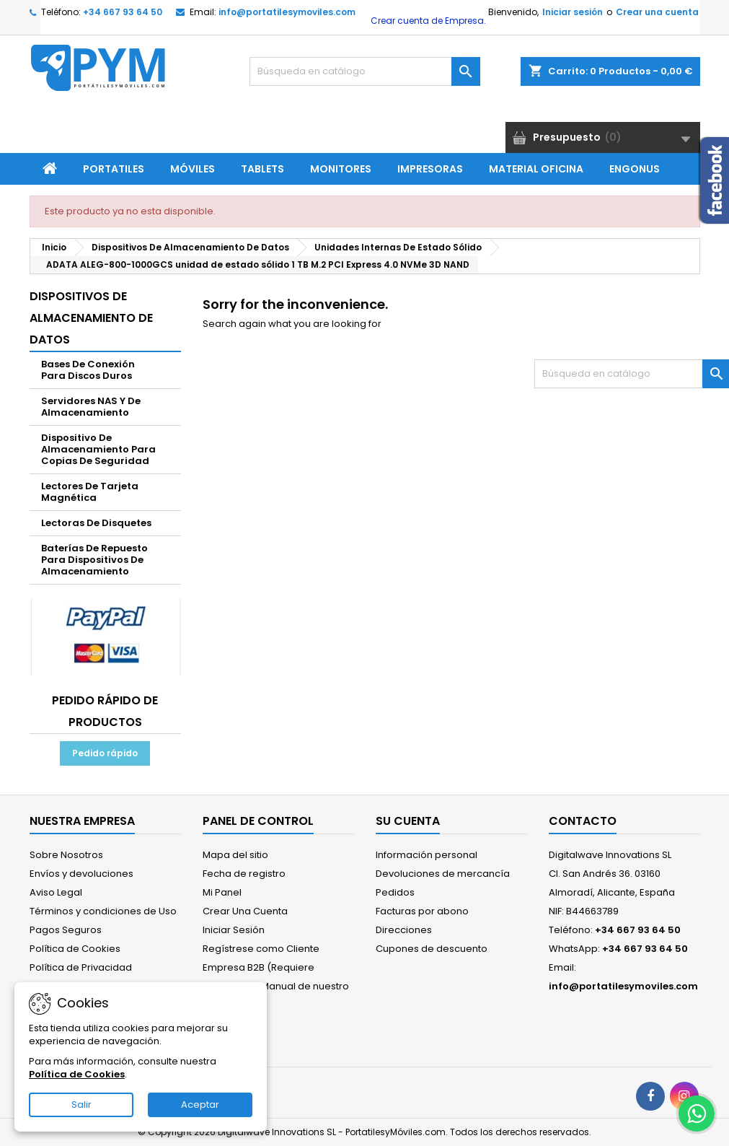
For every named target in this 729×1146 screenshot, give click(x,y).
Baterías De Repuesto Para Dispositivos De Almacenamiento (94, 559)
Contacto (583, 821)
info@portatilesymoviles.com (286, 12)
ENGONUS (634, 169)
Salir (81, 1104)
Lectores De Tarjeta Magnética (89, 491)
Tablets (262, 169)
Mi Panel (222, 892)
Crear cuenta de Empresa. (427, 20)
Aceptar (200, 1104)
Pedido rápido (105, 753)
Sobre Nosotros (66, 855)
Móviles (192, 169)
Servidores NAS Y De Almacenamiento (91, 406)
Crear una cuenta (657, 12)
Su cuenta (408, 821)
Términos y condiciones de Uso (103, 911)
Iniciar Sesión (234, 930)
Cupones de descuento (431, 948)
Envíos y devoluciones (81, 873)
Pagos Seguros (66, 930)
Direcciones (404, 930)
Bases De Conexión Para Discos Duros (88, 369)
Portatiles (113, 169)
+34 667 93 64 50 (122, 12)
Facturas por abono (422, 911)
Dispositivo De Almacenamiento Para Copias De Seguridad (98, 449)
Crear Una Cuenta (245, 911)
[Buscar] (364, 71)
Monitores (340, 169)
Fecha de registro (244, 873)
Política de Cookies (75, 948)
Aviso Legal (56, 892)
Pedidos (395, 892)
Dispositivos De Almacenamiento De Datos (91, 318)
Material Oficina (536, 169)
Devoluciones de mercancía (443, 873)
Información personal (426, 855)
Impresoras (430, 169)
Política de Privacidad (81, 967)
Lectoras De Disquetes (96, 523)
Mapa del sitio (235, 855)
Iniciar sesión (572, 12)
